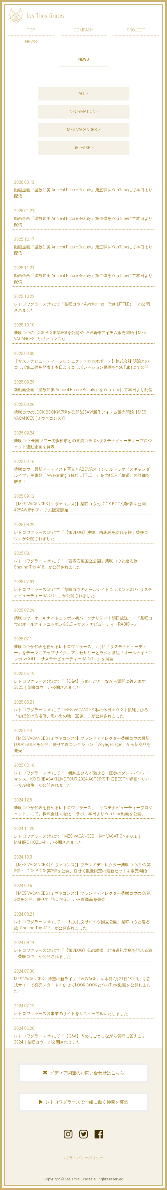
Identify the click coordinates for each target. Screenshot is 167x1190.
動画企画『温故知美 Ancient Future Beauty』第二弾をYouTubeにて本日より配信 (83, 274)
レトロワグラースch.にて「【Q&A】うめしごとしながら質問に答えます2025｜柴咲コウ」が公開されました (82, 680)
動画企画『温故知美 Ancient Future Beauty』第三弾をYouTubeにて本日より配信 (83, 245)
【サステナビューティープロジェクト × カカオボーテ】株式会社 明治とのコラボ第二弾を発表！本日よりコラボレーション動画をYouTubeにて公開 (82, 360)
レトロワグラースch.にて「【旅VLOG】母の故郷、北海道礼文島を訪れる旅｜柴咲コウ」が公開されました (83, 949)
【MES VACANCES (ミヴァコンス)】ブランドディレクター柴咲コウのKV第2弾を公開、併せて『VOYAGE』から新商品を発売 (82, 892)
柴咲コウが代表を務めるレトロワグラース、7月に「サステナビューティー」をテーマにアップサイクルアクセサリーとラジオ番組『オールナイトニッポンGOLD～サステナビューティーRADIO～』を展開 (83, 648)
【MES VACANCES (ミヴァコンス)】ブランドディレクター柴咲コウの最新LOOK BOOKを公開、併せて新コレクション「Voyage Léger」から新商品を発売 (82, 740)
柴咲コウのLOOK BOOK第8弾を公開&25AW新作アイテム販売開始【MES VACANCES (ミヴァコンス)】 (82, 331)
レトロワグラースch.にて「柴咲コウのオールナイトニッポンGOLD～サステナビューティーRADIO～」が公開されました (83, 588)
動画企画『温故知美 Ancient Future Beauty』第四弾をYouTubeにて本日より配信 (83, 217)
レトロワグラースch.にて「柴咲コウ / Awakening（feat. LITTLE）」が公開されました (82, 303)
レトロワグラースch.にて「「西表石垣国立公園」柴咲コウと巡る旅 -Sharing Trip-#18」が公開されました (82, 559)
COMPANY (83, 30)
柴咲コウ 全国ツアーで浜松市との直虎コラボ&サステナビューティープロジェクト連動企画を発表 (83, 439)
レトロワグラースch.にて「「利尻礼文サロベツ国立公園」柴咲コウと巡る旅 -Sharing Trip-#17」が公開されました (82, 920)
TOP (31, 30)
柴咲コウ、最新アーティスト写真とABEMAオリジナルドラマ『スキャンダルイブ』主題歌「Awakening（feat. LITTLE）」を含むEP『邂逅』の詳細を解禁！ (82, 471)
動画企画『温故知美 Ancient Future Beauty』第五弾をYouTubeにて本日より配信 (83, 188)
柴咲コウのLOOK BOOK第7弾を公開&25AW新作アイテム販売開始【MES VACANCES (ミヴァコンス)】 (82, 411)
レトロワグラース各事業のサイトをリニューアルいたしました (82, 1009)
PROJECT (136, 30)
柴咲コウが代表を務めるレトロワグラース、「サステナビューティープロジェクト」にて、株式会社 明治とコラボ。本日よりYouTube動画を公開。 (83, 806)
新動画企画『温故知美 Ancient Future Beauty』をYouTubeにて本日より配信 (83, 385)
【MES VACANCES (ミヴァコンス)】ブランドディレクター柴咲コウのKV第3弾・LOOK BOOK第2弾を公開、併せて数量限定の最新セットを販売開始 (82, 863)
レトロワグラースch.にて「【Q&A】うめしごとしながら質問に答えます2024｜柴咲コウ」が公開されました (82, 1034)
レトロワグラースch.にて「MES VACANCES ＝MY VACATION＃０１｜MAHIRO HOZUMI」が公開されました (82, 835)
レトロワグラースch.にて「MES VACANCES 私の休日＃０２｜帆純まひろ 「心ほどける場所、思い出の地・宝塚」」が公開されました (82, 708)
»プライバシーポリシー (83, 1158)
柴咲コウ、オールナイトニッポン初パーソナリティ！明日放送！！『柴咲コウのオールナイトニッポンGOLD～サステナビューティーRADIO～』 (83, 617)
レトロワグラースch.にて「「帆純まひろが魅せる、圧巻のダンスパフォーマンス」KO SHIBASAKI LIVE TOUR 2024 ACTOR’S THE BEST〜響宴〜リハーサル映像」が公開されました (82, 775)
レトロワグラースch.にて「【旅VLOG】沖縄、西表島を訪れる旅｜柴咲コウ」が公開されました (82, 531)
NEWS (31, 41)
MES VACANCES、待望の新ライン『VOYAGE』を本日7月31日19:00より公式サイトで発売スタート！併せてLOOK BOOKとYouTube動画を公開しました (82, 980)
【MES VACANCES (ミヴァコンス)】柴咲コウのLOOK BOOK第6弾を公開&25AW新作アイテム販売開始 (82, 502)
